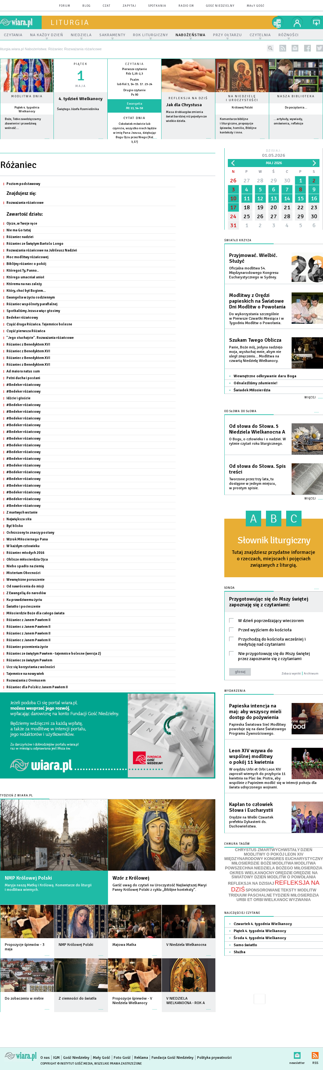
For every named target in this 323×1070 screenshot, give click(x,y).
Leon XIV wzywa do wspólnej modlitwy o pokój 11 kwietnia (251, 756)
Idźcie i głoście (18, 398)
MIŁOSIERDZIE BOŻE (251, 863)
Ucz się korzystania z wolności (30, 667)
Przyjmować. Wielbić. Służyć (253, 258)
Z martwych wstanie (21, 512)
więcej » (27, 142)
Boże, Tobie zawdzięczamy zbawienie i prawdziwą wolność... (23, 123)
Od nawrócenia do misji (25, 586)
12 (260, 198)
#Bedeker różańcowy (23, 384)
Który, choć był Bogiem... (26, 290)
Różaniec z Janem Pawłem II (28, 620)
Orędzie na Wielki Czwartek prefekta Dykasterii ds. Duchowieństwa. (251, 822)
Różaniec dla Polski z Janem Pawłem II (37, 687)
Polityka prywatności (214, 1057)
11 (247, 198)
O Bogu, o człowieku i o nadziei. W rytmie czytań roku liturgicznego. (257, 441)
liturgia (70, 22)
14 (287, 198)
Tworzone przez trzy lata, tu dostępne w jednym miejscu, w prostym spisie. (252, 484)
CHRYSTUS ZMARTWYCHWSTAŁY (267, 850)
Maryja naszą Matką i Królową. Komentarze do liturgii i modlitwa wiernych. (48, 887)
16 (314, 198)
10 (233, 198)
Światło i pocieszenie (23, 606)
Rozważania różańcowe (25, 202)
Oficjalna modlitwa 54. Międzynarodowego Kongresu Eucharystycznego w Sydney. (253, 273)
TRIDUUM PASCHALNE (250, 895)
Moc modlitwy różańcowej (27, 257)
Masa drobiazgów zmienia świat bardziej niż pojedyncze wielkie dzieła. (186, 116)
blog (86, 6)
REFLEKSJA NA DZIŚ (275, 886)
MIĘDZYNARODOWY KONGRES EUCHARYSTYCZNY (273, 859)
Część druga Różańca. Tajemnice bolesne (39, 324)
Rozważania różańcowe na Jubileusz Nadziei (41, 250)
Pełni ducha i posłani (23, 378)
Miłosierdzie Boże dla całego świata (35, 613)
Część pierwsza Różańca (25, 331)
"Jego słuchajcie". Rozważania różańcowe (40, 337)
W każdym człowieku (22, 546)
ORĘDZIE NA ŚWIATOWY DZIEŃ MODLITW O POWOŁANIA (274, 875)
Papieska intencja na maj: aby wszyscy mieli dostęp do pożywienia (255, 711)
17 (233, 207)
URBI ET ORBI (249, 900)
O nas (45, 1057)
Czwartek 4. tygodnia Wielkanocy (263, 924)
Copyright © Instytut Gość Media (66, 1064)
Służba (239, 952)
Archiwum (311, 673)
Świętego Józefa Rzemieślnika (78, 109)
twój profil (297, 22)
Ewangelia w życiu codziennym (30, 297)
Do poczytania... (296, 107)
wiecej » (80, 142)
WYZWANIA (300, 900)
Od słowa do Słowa (240, 411)
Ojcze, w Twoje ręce (21, 223)
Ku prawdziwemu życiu (24, 599)
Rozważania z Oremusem (26, 680)
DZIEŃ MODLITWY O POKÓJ (278, 852)
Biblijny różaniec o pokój (26, 263)
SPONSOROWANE (262, 890)
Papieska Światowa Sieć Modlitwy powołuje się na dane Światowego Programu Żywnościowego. (257, 729)
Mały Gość (255, 6)
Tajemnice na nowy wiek (25, 673)
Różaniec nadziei (19, 237)
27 (247, 180)
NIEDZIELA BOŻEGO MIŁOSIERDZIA (288, 868)
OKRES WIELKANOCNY (252, 873)
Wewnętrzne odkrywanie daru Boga (265, 376)
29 (273, 180)
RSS (315, 1054)
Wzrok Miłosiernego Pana (27, 539)
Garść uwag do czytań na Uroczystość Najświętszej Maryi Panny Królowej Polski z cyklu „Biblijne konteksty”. (159, 887)
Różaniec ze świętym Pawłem (29, 660)
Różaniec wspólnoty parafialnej (31, 304)
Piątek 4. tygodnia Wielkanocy (26, 109)
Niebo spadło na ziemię (25, 566)
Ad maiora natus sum (23, 371)
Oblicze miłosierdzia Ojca (27, 559)
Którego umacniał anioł (25, 277)
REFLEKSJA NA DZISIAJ (251, 883)
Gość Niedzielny (220, 6)
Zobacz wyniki (291, 673)
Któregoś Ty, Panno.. (22, 270)
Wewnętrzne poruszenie (25, 579)
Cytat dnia (134, 118)
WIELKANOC (276, 900)
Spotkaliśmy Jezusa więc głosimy (33, 310)
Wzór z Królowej (130, 878)
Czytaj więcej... (188, 141)
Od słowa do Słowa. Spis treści (257, 469)
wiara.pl (21, 22)
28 (260, 180)
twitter (319, 48)
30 (287, 180)
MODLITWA (283, 863)
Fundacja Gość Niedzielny (173, 1057)
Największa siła (18, 519)
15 (300, 198)
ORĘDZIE (284, 873)
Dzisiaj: (274, 153)
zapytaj (129, 6)
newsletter (295, 48)
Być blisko (14, 525)
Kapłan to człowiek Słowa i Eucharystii (251, 807)
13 (273, 198)
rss (282, 48)
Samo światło (245, 945)
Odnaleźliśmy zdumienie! (255, 383)
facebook (307, 48)
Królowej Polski (242, 107)
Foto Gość (122, 1057)
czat (107, 6)
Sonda (229, 588)
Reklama (141, 1057)
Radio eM (186, 6)
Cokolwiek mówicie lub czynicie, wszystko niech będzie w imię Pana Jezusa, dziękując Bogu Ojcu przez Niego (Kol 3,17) (134, 133)
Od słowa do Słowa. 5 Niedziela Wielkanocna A (257, 429)
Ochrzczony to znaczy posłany (30, 532)
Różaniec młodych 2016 (25, 552)
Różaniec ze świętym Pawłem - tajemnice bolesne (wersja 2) (53, 653)
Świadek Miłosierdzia (252, 390)
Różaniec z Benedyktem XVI (28, 344)
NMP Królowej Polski (28, 878)
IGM (56, 1057)
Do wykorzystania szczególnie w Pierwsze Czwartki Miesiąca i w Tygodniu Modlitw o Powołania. (256, 318)
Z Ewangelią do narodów (26, 593)
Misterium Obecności (23, 573)
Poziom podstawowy (23, 183)
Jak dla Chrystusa (184, 105)
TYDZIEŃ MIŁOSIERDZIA (296, 895)
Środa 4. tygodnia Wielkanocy (260, 938)
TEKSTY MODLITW (298, 890)
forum (64, 6)
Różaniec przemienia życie (27, 646)
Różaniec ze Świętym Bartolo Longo (34, 243)
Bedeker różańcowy (22, 317)
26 (233, 180)
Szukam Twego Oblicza (255, 340)
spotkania (157, 6)
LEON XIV (294, 854)
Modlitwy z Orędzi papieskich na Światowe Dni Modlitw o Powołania (257, 301)
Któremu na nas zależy (24, 284)
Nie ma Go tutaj (18, 230)
